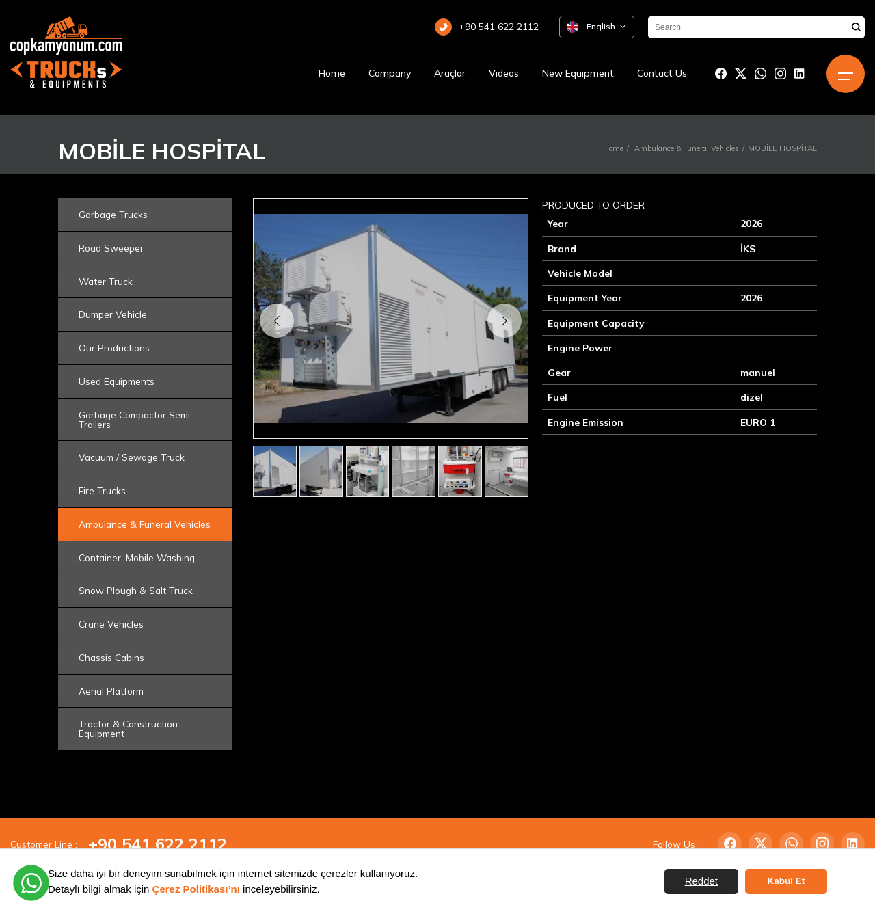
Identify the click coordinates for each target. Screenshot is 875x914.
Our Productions (114, 347)
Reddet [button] (701, 881)
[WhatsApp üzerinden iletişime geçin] (31, 882)
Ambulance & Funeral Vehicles (686, 148)
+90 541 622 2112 (157, 843)
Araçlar (450, 73)
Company (389, 73)
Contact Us (662, 73)
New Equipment (578, 73)
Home (332, 73)
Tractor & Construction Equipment (128, 728)
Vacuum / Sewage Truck (132, 457)
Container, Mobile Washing (137, 557)
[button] (504, 321)
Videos (504, 73)
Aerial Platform (111, 691)
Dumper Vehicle (113, 314)
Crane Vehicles (111, 624)
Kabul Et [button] (786, 881)
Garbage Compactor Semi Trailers (134, 419)
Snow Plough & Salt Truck (136, 590)
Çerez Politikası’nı (196, 889)
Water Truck (106, 281)
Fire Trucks (102, 490)
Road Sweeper (111, 248)
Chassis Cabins (111, 657)
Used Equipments (116, 381)
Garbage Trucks (113, 214)
